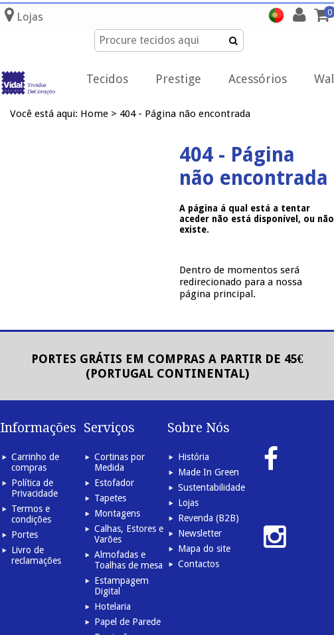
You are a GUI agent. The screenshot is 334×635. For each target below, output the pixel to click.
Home (94, 114)
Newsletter (200, 533)
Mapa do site (204, 548)
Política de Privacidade (34, 488)
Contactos (198, 564)
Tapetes (110, 498)
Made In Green (208, 472)
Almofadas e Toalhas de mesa (128, 560)
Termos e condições (31, 514)
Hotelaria (112, 606)
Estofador (114, 482)
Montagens (117, 513)
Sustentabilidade (211, 487)
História (193, 456)
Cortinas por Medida (119, 462)
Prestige (178, 79)
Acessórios (257, 79)
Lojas (188, 502)
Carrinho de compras (35, 462)
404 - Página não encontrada (185, 114)
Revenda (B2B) (208, 518)
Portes (24, 534)
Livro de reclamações (36, 555)
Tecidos (107, 79)
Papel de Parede (127, 621)
